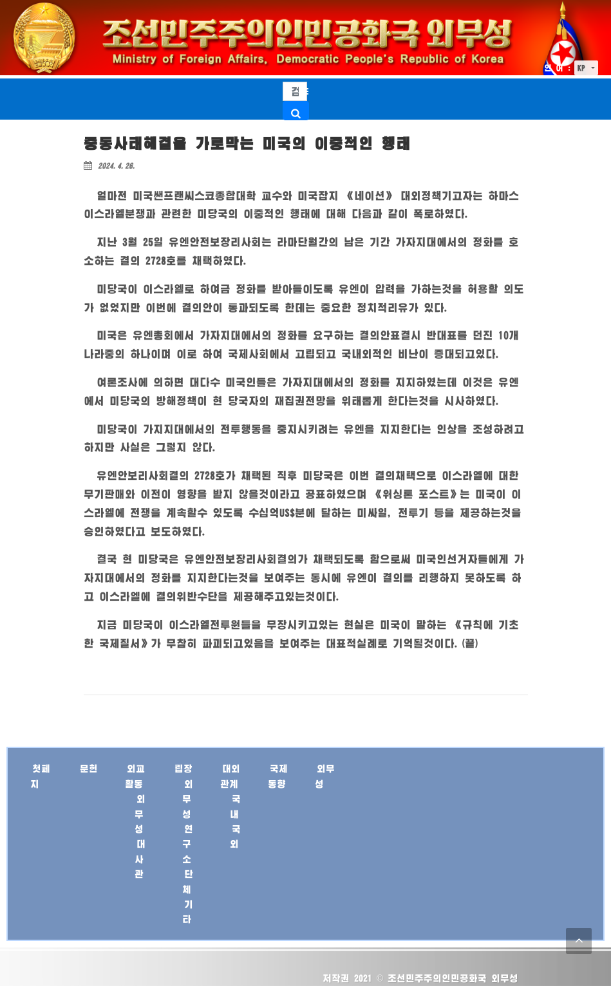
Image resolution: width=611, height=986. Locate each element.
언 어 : (557, 68)
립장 (183, 768)
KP (583, 68)
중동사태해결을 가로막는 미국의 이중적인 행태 (247, 143)
